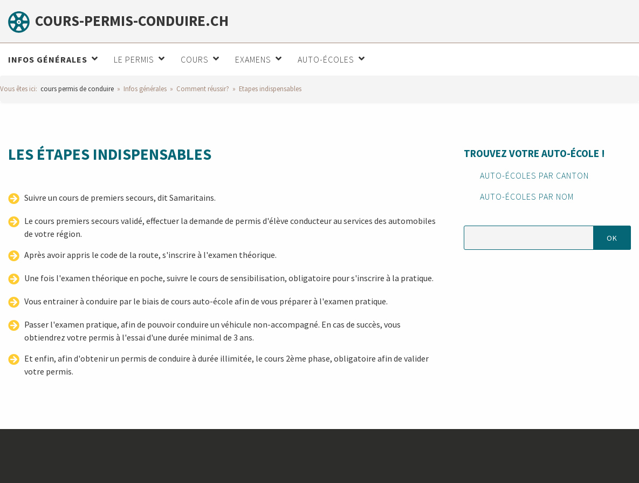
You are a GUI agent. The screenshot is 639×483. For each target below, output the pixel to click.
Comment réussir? (202, 88)
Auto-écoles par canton (534, 175)
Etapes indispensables (270, 88)
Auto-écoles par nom (527, 196)
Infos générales (145, 88)
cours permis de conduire (77, 88)
